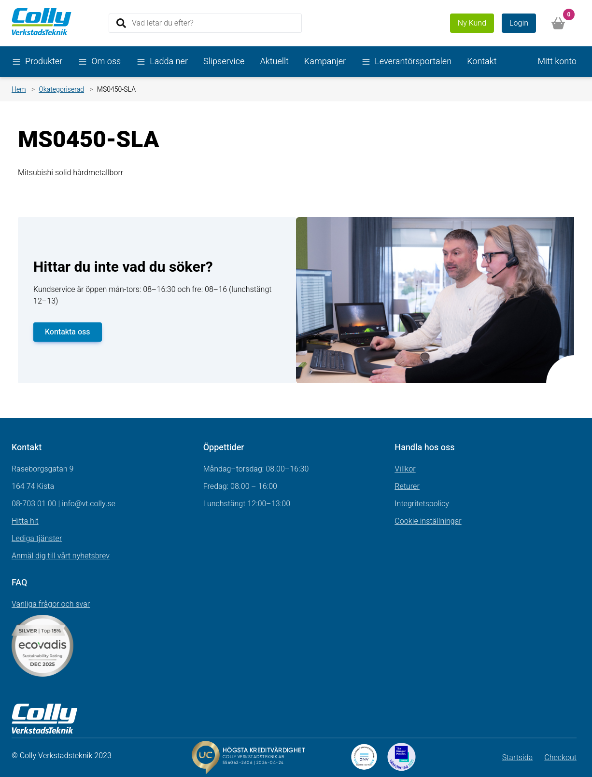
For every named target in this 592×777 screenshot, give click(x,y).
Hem (19, 89)
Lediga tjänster (37, 538)
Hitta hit (25, 521)
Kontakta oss (67, 332)
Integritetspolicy (422, 504)
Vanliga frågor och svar (51, 604)
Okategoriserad (61, 89)
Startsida (517, 757)
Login (518, 23)
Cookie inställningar (428, 521)
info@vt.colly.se (88, 504)
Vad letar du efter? (163, 22)
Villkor (405, 469)
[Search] (205, 23)
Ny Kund (472, 23)
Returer (407, 486)
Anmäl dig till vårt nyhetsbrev (61, 556)
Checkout (560, 757)
